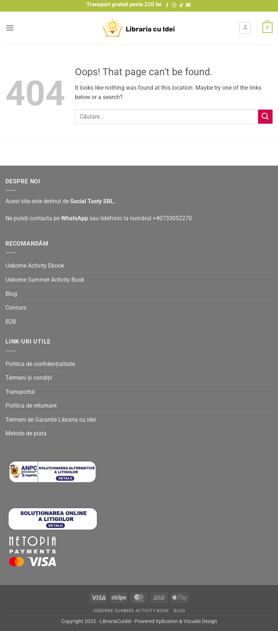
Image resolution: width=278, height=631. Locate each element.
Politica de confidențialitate (40, 364)
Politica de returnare (30, 405)
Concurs (15, 307)
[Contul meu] (245, 28)
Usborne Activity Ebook (34, 265)
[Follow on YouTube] (188, 5)
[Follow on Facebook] (167, 5)
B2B (10, 321)
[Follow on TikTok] (181, 5)
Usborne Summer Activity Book (44, 279)
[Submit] (265, 117)
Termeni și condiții (28, 377)
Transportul (20, 391)
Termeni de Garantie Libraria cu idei (50, 419)
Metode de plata (26, 433)
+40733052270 (172, 218)
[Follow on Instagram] (174, 5)
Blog (11, 293)
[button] (9, 28)
